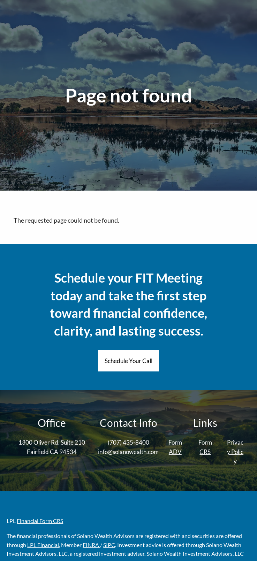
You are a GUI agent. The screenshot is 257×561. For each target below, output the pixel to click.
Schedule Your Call (128, 360)
